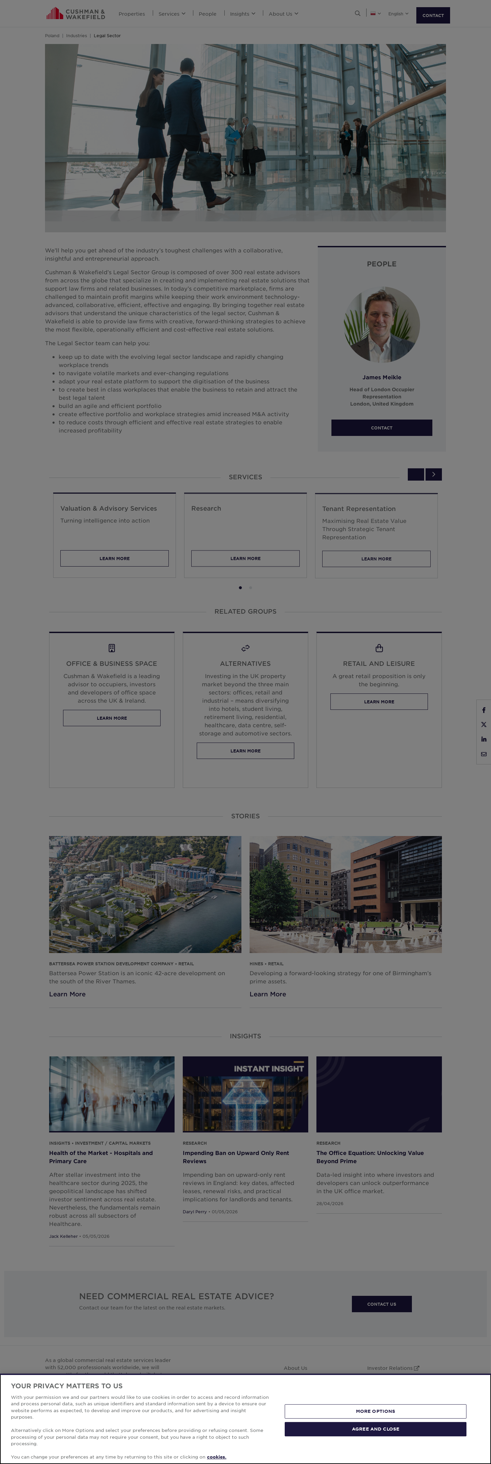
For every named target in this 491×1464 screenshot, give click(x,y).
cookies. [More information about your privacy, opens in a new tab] (216, 1457)
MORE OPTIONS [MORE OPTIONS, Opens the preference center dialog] (376, 1411)
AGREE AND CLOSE (375, 1429)
